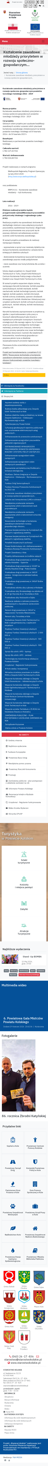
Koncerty (14, 971)
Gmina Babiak (9, 1286)
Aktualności (8, 1397)
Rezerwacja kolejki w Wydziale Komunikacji (19, 795)
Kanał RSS (9, 1412)
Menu (5, 41)
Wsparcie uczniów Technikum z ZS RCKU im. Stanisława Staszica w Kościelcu (22, 710)
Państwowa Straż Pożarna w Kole (13, 1191)
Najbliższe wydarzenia (16, 746)
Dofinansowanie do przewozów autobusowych (23, 437)
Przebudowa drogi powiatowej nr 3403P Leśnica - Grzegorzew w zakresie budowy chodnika (21, 575)
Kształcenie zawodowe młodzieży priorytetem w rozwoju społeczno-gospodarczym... (23, 494)
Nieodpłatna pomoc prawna (18, 763)
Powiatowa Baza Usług (16, 758)
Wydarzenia (9, 1403)
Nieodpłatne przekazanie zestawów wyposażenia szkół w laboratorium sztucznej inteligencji (23, 515)
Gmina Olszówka (39, 1327)
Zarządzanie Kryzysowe (14, 724)
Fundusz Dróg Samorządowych (17, 483)
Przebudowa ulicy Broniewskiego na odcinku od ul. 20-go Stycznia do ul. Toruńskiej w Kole (24, 592)
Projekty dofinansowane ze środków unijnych (23, 556)
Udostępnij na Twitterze (13, 391)
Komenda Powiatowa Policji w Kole (35, 1169)
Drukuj (6, 375)
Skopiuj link (8, 396)
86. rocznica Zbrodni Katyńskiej (24, 1116)
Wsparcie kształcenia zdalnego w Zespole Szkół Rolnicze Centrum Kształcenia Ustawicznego (22, 696)
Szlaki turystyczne (24, 861)
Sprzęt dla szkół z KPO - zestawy (18, 655)
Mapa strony (9, 1433)
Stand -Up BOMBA (32, 956)
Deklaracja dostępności (13, 1424)
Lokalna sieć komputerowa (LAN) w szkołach (23, 499)
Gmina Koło (9, 1326)
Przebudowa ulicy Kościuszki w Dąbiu (20, 597)
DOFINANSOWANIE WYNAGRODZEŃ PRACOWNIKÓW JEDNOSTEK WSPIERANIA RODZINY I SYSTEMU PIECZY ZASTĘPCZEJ (22, 449)
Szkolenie (40, 971)
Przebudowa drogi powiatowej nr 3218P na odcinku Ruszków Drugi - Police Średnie (22, 567)
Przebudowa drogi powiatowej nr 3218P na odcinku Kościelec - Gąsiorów (22, 561)
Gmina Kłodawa (23, 1307)
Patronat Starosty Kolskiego (29, 974)
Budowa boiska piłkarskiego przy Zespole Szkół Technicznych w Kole (22, 410)
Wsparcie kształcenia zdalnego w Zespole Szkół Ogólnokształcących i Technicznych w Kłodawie (22, 687)
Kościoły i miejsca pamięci (24, 886)
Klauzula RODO (10, 1430)
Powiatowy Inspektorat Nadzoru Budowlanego (35, 1236)
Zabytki (24, 909)
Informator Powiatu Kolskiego (19, 789)
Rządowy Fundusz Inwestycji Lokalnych (21, 629)
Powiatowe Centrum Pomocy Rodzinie (35, 1147)
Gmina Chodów (24, 1287)
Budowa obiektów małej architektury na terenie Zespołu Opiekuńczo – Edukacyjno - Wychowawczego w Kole (24, 418)
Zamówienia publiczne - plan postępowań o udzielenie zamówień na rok (24, 782)
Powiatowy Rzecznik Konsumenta (21, 769)
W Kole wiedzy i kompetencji (16, 669)
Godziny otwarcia (14, 740)
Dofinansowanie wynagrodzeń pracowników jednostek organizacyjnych (22, 441)
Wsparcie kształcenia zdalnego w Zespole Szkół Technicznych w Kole (22, 704)
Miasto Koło (39, 1307)
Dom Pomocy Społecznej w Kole (35, 1191)
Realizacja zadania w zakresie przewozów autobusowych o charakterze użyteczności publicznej (22, 604)
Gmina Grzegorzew (9, 1307)
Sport (33, 971)
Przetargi (11, 775)
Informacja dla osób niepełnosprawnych (19, 1418)
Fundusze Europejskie (16, 752)
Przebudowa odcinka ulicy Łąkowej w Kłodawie (24, 588)
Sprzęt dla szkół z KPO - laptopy (18, 651)
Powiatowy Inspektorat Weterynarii (13, 1213)
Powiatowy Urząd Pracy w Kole (35, 1213)
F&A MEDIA (17, 1457)
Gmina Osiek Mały (9, 1347)
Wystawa (13, 974)
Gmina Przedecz (24, 1348)
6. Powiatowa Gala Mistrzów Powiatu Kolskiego (23, 1020)
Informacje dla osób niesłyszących (17, 1421)
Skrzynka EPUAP (14, 814)
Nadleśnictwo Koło (13, 1235)
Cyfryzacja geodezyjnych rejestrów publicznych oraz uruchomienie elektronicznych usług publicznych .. (24, 430)
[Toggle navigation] (43, 41)
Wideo (6, 1409)
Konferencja (24, 971)
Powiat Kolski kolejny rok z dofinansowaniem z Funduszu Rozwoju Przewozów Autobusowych (23, 547)
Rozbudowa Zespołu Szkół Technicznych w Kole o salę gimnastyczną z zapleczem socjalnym (22, 622)
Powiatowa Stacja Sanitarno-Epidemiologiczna (13, 1259)
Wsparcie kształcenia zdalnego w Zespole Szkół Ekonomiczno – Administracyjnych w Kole (24, 680)
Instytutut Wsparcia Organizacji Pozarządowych (19, 1446)
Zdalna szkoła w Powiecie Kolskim (19, 728)
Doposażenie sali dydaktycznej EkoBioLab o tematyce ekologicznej (22, 469)
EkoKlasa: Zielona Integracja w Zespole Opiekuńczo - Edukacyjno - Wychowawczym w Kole (23, 477)
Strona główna (22, 73)
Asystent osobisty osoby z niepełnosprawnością (15, 403)
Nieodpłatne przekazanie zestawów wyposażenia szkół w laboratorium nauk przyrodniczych (21, 506)
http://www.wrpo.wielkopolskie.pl (22, 176)
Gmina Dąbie (39, 1287)
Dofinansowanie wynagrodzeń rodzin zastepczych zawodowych (19, 463)
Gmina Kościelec (24, 1327)
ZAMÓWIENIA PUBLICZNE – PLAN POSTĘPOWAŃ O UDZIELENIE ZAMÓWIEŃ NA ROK (23, 718)
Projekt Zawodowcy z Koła (15, 552)
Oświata (7, 1406)
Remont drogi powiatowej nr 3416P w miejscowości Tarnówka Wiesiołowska (20, 611)
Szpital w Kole (13, 1146)
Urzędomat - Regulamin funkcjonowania (21, 665)
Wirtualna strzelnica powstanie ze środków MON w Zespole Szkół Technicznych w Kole (22, 673)
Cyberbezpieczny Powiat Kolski (17, 424)
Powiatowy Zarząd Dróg (13, 1169)
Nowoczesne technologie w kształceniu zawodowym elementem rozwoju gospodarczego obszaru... (21, 523)
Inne (6, 971)
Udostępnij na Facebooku (14, 386)
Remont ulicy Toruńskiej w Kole (17, 616)
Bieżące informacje (11, 1400)
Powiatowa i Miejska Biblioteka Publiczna (35, 1258)
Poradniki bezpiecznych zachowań (18, 542)
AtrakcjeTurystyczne (24, 932)
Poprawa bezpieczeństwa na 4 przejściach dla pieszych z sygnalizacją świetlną (23, 531)
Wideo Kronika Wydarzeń (17, 808)
